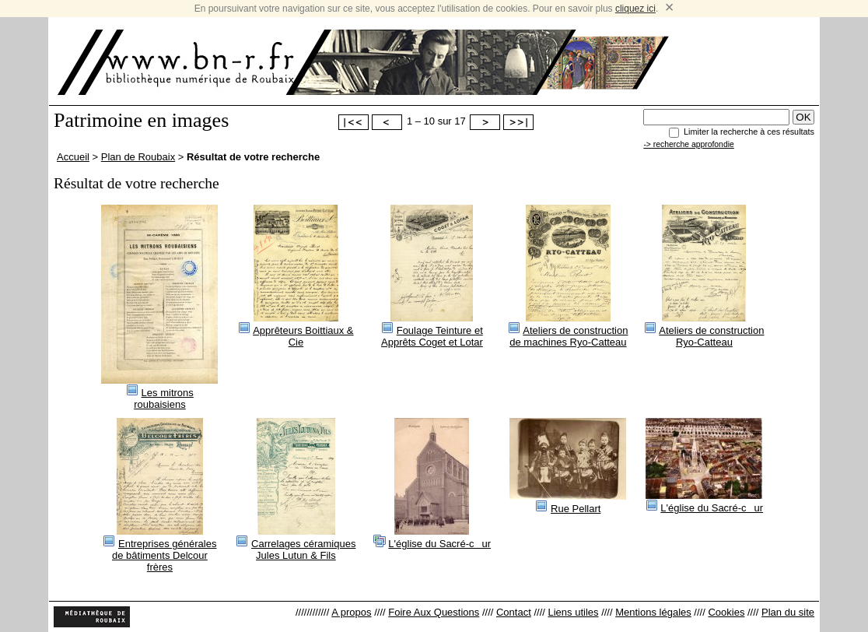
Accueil (73, 157)
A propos (351, 612)
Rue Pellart (575, 508)
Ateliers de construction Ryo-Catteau (711, 336)
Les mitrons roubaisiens (164, 398)
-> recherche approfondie (688, 144)
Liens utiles (573, 612)
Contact (513, 612)
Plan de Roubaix (138, 157)
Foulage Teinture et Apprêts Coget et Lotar (432, 336)
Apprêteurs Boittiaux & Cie (303, 336)
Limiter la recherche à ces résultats (749, 131)
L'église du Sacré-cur (439, 543)
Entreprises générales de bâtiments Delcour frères (164, 555)
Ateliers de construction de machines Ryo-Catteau (568, 336)
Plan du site (787, 612)
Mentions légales (653, 612)
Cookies (726, 612)
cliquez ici (635, 8)
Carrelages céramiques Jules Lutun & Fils (303, 549)
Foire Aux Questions (433, 612)
